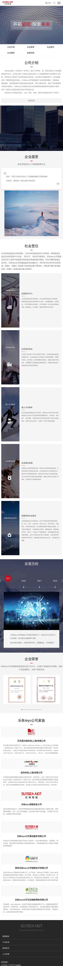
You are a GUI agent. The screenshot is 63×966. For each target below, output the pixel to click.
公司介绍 (11, 47)
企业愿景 (11, 53)
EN (49, 3)
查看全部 (31, 100)
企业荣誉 (30, 47)
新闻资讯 (5, 948)
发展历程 (30, 53)
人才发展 (5, 954)
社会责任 (50, 47)
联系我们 (4, 962)
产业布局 (5, 942)
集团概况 (5, 936)
